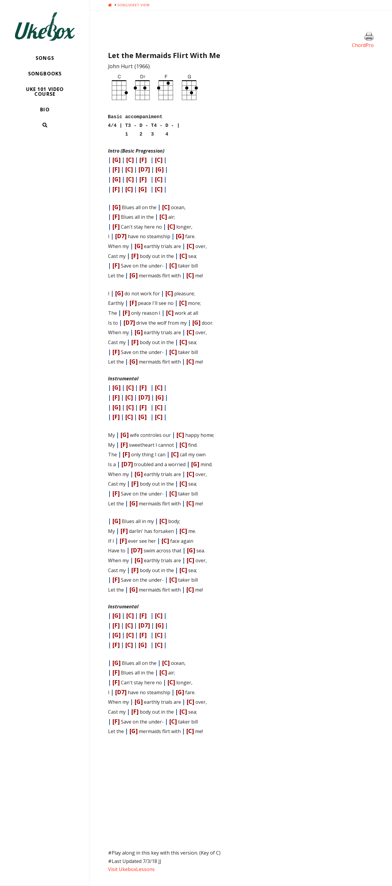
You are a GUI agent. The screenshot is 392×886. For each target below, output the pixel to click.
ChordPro (363, 45)
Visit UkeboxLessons (131, 867)
